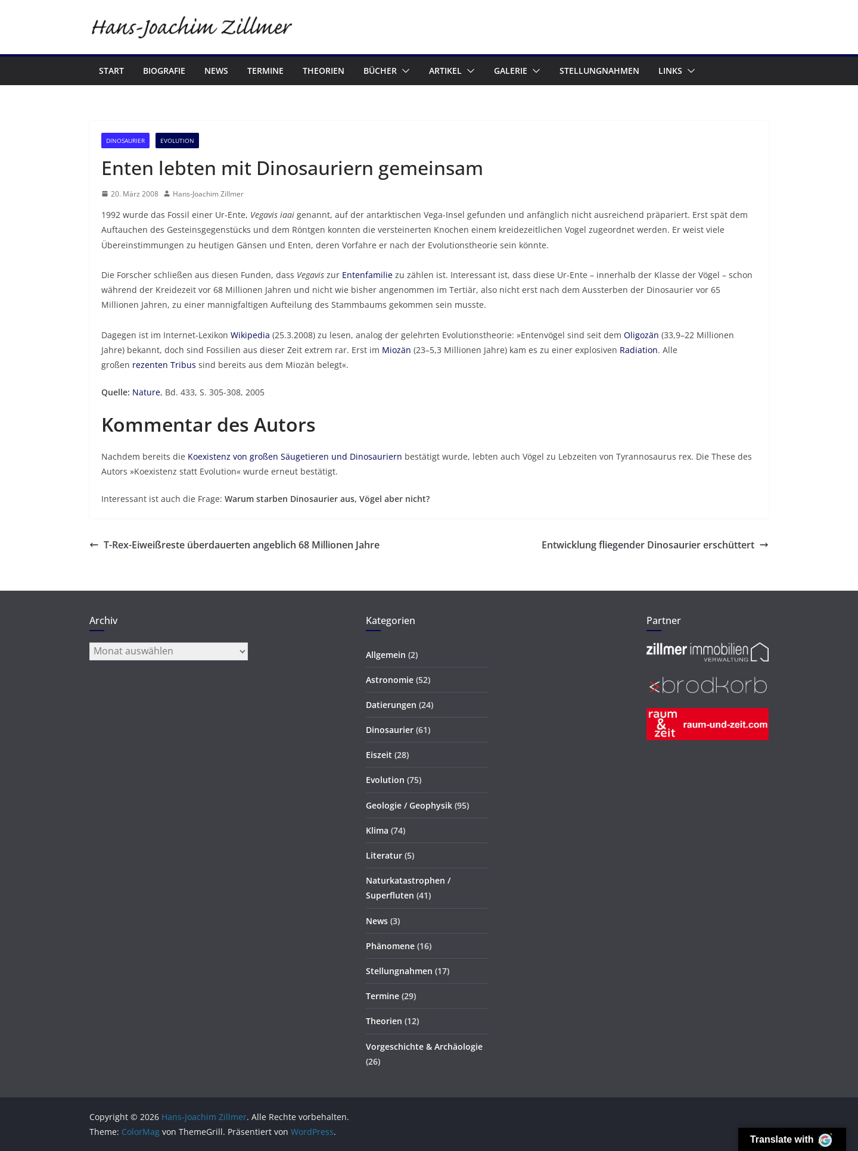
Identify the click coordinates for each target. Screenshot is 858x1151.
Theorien (323, 70)
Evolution (177, 140)
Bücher (380, 70)
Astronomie (390, 679)
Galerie (510, 70)
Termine (265, 70)
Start (111, 70)
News (216, 70)
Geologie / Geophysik (409, 805)
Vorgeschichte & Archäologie (424, 1046)
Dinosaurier (125, 140)
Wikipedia (250, 335)
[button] (403, 71)
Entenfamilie (367, 274)
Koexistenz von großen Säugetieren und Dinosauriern (295, 456)
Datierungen (391, 704)
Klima (377, 830)
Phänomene (390, 946)
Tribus (183, 364)
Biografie (164, 70)
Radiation (639, 349)
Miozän (396, 349)
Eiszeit (379, 754)
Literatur (384, 855)
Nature (146, 392)
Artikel (445, 70)
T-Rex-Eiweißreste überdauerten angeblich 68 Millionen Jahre (234, 544)
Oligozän (641, 335)
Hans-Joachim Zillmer (208, 194)
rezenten (150, 364)
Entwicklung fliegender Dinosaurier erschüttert (655, 544)
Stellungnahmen (599, 70)
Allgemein (386, 654)
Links (670, 70)
